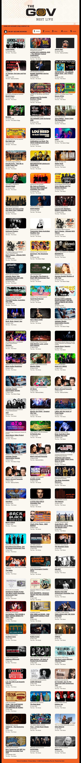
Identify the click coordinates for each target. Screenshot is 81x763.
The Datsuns (59, 501)
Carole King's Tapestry (62, 346)
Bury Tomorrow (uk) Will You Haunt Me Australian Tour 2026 (15, 751)
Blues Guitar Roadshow (14, 366)
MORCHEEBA (35, 209)
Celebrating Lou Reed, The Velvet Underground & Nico (39, 142)
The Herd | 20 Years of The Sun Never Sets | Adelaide (15, 209)
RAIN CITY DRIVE (61, 366)
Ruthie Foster (34, 637)
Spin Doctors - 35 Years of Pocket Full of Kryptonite (39, 660)
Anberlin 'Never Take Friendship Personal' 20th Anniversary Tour (14, 277)
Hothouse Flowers (12, 231)
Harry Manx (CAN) (36, 320)
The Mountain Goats (62, 546)
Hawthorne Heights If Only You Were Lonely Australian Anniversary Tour (15, 593)
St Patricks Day (35, 434)
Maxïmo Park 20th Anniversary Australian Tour (64, 592)
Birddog (8, 117)
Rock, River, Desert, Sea (14, 321)
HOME (5, 26)
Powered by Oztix (59, 761)
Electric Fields (35, 366)
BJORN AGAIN (35, 479)
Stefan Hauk (59, 163)
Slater (57, 139)
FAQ (19, 26)
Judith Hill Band (35, 682)
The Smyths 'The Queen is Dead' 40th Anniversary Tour (40, 277)
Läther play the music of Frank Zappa (63, 412)
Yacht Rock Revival (36, 299)
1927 (7, 413)
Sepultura (9, 501)
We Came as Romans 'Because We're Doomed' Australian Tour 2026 (38, 187)
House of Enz (59, 96)
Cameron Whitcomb (12, 659)
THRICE (57, 637)
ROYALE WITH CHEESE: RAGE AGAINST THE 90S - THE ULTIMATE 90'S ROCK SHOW (64, 301)
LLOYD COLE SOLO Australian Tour (37, 502)
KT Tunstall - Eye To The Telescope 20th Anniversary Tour (64, 683)
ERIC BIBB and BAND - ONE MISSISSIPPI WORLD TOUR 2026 (39, 615)
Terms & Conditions (22, 761)
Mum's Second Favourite (63, 389)
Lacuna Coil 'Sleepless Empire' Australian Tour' (63, 209)
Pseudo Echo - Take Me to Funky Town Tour (14, 164)
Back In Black (10, 522)
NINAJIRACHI (59, 727)
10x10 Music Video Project (15, 435)
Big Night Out (10, 141)
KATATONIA (34, 749)
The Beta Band (35, 704)
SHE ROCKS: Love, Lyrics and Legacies (39, 344)
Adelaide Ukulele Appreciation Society (62, 322)
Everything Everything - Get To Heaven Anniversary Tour (15, 547)
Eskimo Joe (59, 704)
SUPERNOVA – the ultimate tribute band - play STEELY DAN (64, 73)
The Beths (9, 570)
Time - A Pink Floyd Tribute (39, 727)
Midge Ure (58, 749)
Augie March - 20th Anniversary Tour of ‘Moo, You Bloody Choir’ (63, 525)
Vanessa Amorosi (36, 546)
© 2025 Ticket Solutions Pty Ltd (45, 761)
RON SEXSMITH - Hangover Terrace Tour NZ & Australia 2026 (39, 594)
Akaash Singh (10, 186)
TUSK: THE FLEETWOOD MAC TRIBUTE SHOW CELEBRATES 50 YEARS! (14, 706)
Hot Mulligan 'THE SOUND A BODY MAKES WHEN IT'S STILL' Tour (15, 615)
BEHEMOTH (59, 254)
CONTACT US (25, 26)
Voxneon (9, 345)
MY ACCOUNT (12, 26)
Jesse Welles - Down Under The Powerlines (64, 119)
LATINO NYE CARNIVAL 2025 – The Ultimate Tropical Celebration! (40, 53)
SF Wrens (33, 389)
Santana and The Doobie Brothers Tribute (38, 98)
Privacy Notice (32, 761)
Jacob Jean (59, 49)
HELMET (58, 569)
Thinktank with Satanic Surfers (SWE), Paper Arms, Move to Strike (64, 459)
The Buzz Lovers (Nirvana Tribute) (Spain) (63, 660)
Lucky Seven (10, 49)
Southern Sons (11, 637)
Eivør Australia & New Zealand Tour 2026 (62, 434)
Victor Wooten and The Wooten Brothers (62, 187)
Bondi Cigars (10, 96)
